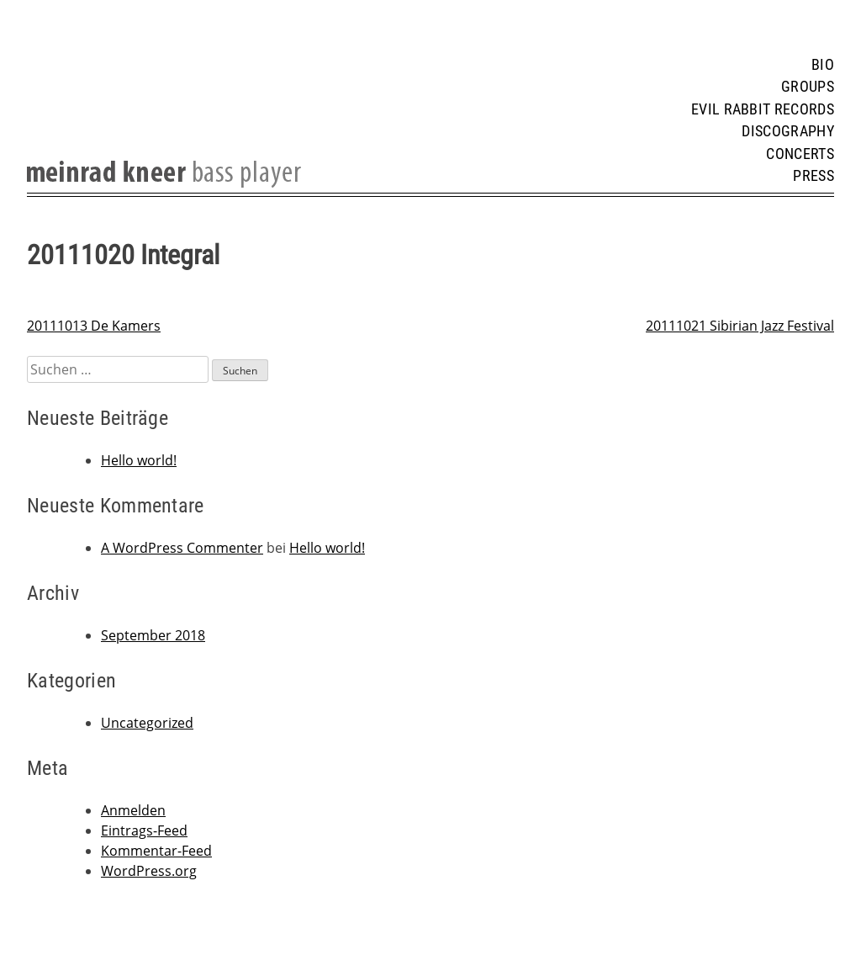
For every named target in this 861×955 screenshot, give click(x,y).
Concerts (800, 154)
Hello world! (139, 460)
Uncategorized (147, 723)
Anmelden (133, 810)
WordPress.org (149, 871)
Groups (807, 86)
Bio (822, 64)
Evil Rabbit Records (762, 109)
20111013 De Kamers (94, 325)
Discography (788, 131)
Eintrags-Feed (144, 830)
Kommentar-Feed (156, 850)
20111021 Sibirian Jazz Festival (740, 325)
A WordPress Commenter (182, 548)
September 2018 (153, 635)
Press (813, 175)
